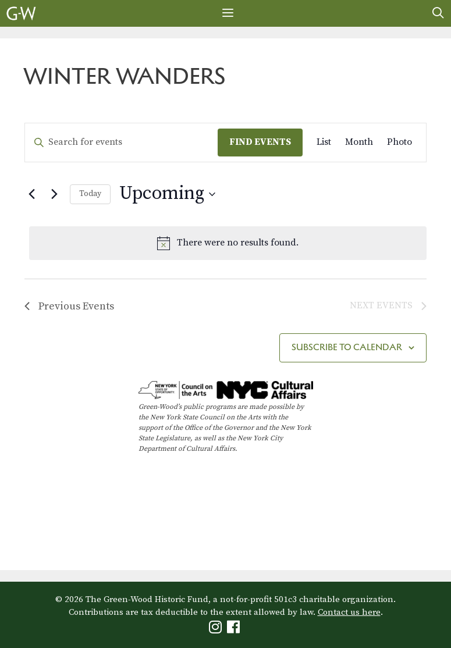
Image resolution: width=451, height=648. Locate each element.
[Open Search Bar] (438, 13)
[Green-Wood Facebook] (235, 629)
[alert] (228, 243)
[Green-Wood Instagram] (217, 629)
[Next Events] (54, 194)
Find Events (260, 142)
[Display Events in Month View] (359, 142)
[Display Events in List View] (324, 142)
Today (90, 193)
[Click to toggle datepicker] (167, 194)
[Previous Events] (31, 194)
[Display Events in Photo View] (399, 142)
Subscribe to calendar (347, 347)
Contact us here (349, 612)
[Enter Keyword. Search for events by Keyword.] (121, 142)
